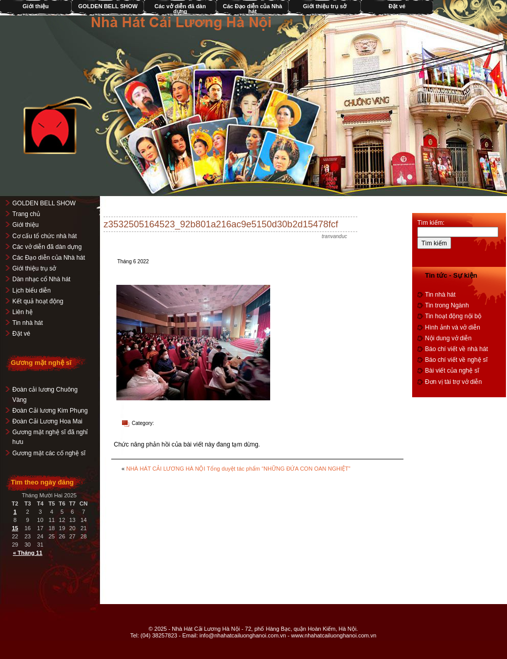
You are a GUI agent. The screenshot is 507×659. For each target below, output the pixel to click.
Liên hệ (22, 312)
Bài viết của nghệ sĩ (452, 370)
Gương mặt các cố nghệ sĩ (49, 453)
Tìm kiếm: (430, 222)
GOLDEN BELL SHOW (108, 6)
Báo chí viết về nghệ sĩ (456, 359)
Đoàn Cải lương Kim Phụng (50, 410)
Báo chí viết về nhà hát (456, 349)
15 (15, 528)
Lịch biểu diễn (31, 290)
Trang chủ (26, 214)
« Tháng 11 (27, 553)
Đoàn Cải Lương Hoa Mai (47, 421)
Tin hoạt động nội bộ (453, 316)
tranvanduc (334, 236)
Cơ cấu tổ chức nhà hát (44, 236)
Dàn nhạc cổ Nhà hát (41, 279)
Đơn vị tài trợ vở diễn (453, 381)
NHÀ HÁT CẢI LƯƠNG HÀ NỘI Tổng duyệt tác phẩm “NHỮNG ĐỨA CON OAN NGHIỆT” (238, 469)
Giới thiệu (25, 224)
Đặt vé (397, 6)
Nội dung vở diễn (448, 338)
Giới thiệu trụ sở (325, 6)
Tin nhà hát (27, 322)
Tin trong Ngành (447, 305)
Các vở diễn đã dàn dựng (180, 8)
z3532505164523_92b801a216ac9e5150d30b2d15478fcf (221, 224)
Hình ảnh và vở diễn (452, 327)
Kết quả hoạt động (37, 301)
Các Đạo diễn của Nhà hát (252, 8)
